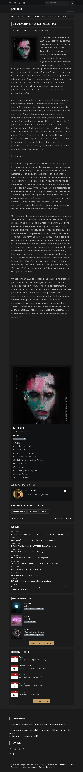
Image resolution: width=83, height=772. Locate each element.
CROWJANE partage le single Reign (25, 575)
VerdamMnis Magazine (20, 16)
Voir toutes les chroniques (41, 643)
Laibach (27, 616)
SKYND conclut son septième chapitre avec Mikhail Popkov (34, 563)
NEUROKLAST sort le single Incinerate (26, 569)
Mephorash (24, 674)
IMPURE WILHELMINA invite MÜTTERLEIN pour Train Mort (33, 546)
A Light (27, 606)
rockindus (33, 511)
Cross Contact (25, 666)
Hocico (27, 629)
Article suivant (18, 518)
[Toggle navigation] (70, 9)
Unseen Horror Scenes (34, 632)
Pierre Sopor (20, 30)
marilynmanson (19, 511)
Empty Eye (28, 603)
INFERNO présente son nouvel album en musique (31, 581)
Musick (27, 619)
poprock (44, 511)
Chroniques (36, 16)
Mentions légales (66, 764)
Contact (13, 754)
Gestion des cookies (47, 767)
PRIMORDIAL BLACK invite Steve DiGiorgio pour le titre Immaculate (37, 552)
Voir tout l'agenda (41, 701)
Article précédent (63, 518)
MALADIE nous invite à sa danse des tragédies (29, 558)
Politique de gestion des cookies (24, 767)
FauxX (21, 657)
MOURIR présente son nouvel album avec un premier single (35, 540)
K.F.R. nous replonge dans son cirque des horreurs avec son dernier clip (40, 534)
